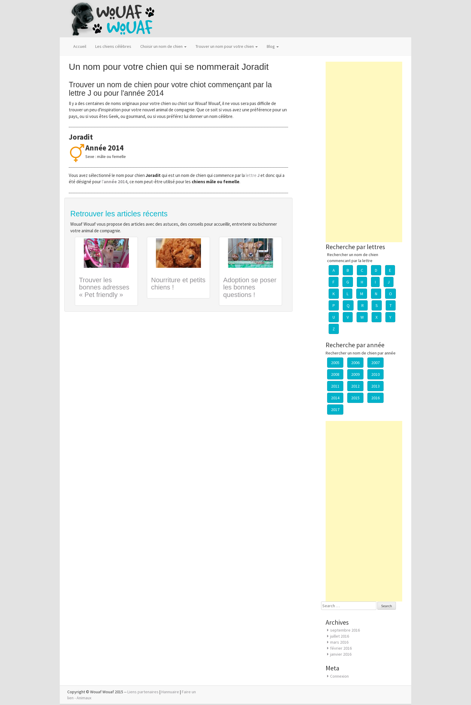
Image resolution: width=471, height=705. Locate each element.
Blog (273, 46)
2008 (335, 374)
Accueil (79, 46)
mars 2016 (339, 642)
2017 (335, 409)
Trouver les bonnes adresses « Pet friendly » (104, 287)
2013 (375, 386)
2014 (335, 397)
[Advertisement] (364, 152)
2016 (375, 397)
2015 (355, 397)
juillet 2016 (339, 636)
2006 (355, 362)
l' (114, 181)
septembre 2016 (345, 630)
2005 (335, 362)
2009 (355, 374)
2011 (335, 386)
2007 (375, 362)
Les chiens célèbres (113, 46)
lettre (253, 175)
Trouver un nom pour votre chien (227, 46)
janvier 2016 (340, 654)
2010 (375, 374)
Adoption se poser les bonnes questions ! (249, 287)
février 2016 (341, 648)
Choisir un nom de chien (163, 46)
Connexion (339, 676)
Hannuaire (170, 691)
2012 (355, 386)
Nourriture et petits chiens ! (178, 283)
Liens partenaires (143, 691)
